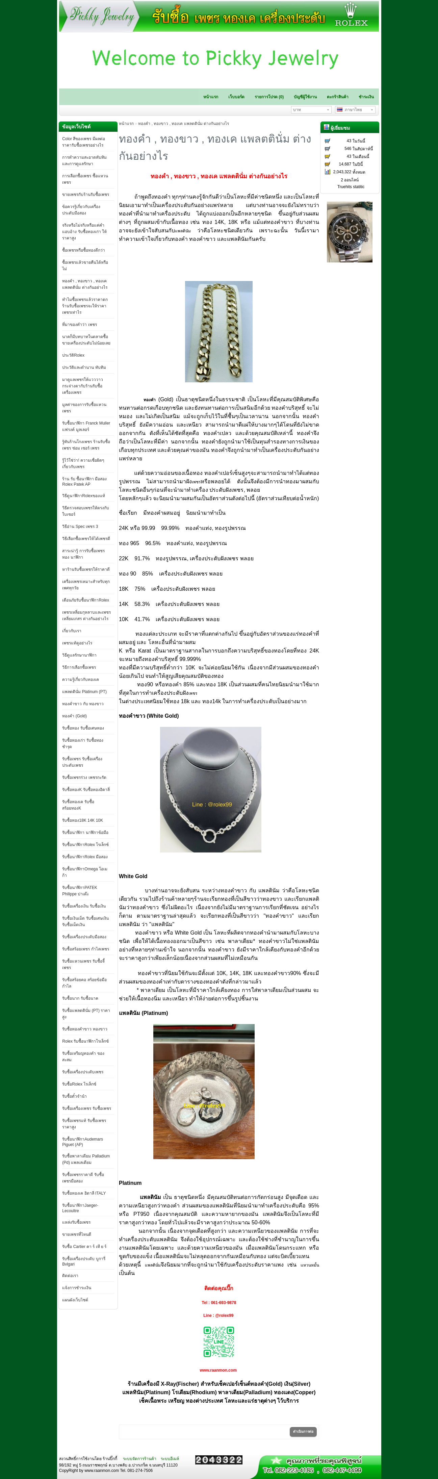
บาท (297, 109)
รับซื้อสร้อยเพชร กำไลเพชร (85, 949)
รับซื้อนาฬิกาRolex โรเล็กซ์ (85, 844)
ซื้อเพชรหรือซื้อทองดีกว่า (83, 250)
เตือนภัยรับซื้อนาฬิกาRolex (85, 600)
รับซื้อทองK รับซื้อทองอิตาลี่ (85, 789)
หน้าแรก (210, 97)
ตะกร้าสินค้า (338, 97)
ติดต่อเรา (70, 1275)
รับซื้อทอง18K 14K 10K (82, 820)
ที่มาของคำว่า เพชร (79, 324)
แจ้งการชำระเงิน (76, 1287)
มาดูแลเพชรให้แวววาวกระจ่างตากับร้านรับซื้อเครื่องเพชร (82, 386)
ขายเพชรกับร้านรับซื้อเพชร (85, 194)
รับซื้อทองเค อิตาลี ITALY (84, 1193)
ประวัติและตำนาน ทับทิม (84, 367)
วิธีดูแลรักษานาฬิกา (79, 655)
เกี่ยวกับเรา (71, 631)
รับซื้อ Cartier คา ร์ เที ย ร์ (84, 1246)
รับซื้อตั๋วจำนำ (74, 1096)
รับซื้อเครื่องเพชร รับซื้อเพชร (86, 1108)
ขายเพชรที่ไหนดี (76, 1234)
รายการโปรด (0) (269, 97)
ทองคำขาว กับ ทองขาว (83, 704)
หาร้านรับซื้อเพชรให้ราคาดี (86, 569)
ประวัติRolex (73, 355)
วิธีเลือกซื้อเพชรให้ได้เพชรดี (86, 538)
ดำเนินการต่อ (303, 1431)
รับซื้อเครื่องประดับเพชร (82, 1072)
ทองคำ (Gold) (74, 716)
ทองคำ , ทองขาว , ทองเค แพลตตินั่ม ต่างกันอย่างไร (183, 123)
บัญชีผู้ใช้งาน (305, 97)
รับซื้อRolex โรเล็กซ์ (79, 1084)
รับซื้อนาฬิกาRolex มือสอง (85, 857)
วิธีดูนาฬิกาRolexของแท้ (83, 495)
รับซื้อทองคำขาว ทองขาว (84, 1029)
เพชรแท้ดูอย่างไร (77, 643)
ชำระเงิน (366, 97)
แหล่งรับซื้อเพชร (76, 1222)
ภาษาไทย (349, 109)
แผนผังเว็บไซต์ (75, 1300)
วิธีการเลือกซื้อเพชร (79, 667)
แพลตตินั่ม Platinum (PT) (84, 691)
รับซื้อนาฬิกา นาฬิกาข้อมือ (85, 832)
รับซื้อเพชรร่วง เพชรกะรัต (84, 777)
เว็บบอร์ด (236, 97)
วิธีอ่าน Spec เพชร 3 (80, 526)
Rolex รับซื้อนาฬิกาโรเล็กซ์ (85, 1041)
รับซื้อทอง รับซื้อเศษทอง (83, 728)
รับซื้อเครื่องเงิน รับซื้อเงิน (83, 906)
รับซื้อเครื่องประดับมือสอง (84, 937)
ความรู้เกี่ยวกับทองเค (80, 679)
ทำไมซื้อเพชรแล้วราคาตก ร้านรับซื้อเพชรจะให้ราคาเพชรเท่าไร (85, 306)
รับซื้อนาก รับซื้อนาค (80, 998)
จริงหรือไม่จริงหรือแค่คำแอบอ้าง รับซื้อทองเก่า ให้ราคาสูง (84, 231)
